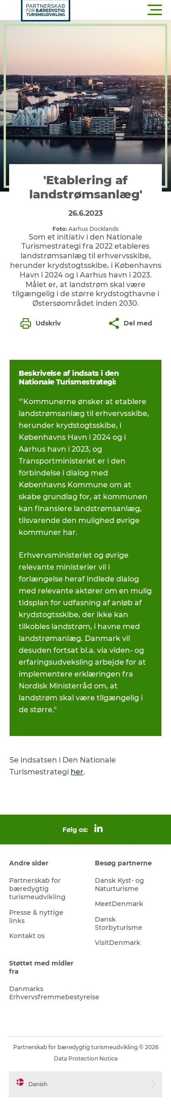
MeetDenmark (119, 904)
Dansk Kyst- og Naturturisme (119, 884)
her (77, 772)
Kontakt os (27, 936)
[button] (126, 10)
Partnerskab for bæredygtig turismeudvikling (37, 888)
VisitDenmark (117, 943)
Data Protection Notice (86, 1058)
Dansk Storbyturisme (118, 923)
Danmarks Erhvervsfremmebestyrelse (54, 993)
